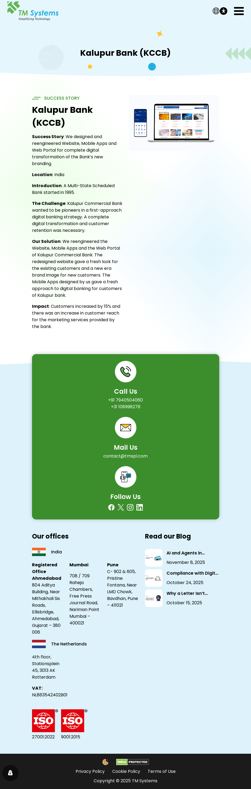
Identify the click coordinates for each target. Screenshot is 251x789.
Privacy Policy (90, 771)
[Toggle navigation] (239, 11)
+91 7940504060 (125, 400)
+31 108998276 (125, 407)
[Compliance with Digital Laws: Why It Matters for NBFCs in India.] (153, 578)
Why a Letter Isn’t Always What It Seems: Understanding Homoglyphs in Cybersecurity (191, 593)
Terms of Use (162, 771)
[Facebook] (111, 507)
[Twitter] (121, 507)
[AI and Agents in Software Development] (153, 558)
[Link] (84, 11)
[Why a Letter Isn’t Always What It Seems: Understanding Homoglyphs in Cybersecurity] (153, 598)
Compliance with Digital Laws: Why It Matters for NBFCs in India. (193, 573)
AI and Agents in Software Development (192, 553)
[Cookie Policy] (105, 762)
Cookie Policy (126, 771)
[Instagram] (130, 507)
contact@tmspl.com (125, 456)
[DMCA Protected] (132, 762)
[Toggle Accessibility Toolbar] (223, 11)
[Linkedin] (140, 507)
